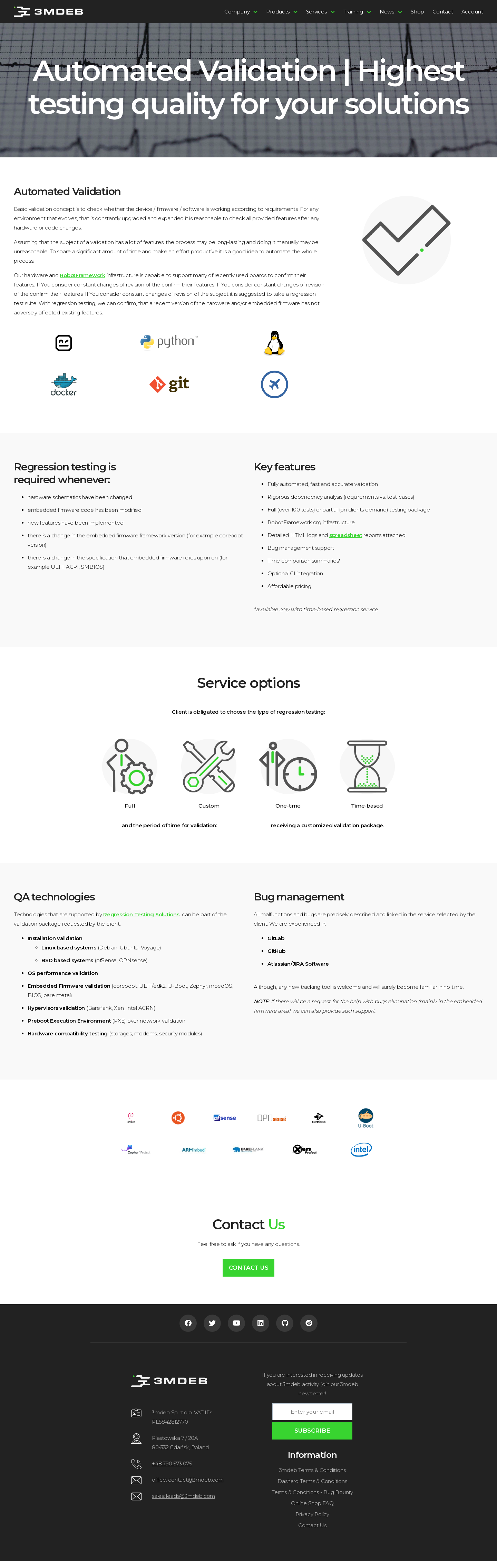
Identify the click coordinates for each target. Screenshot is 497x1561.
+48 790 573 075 (172, 1463)
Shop (417, 11)
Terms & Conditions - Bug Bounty (312, 1492)
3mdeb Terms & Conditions (312, 1470)
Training (353, 11)
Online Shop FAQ (312, 1503)
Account (472, 11)
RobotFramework (82, 275)
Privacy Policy (312, 1514)
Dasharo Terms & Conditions (312, 1481)
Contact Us (249, 1267)
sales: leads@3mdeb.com (183, 1496)
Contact (442, 11)
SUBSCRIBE (312, 1430)
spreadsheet (345, 535)
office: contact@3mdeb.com (187, 1479)
